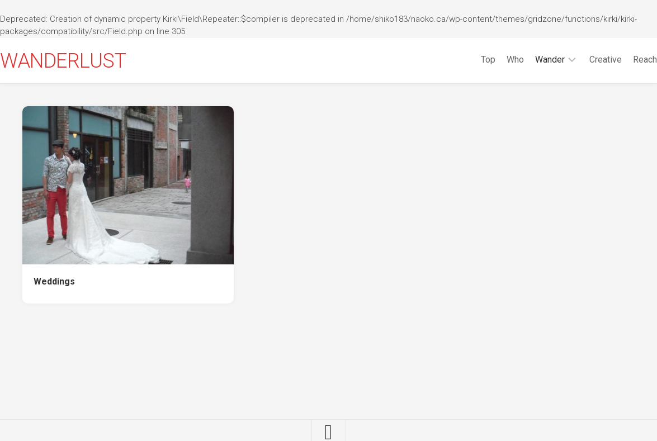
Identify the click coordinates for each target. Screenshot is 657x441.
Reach (623, 59)
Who (493, 59)
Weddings (54, 281)
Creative (583, 59)
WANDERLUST (85, 61)
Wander (527, 59)
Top (466, 59)
